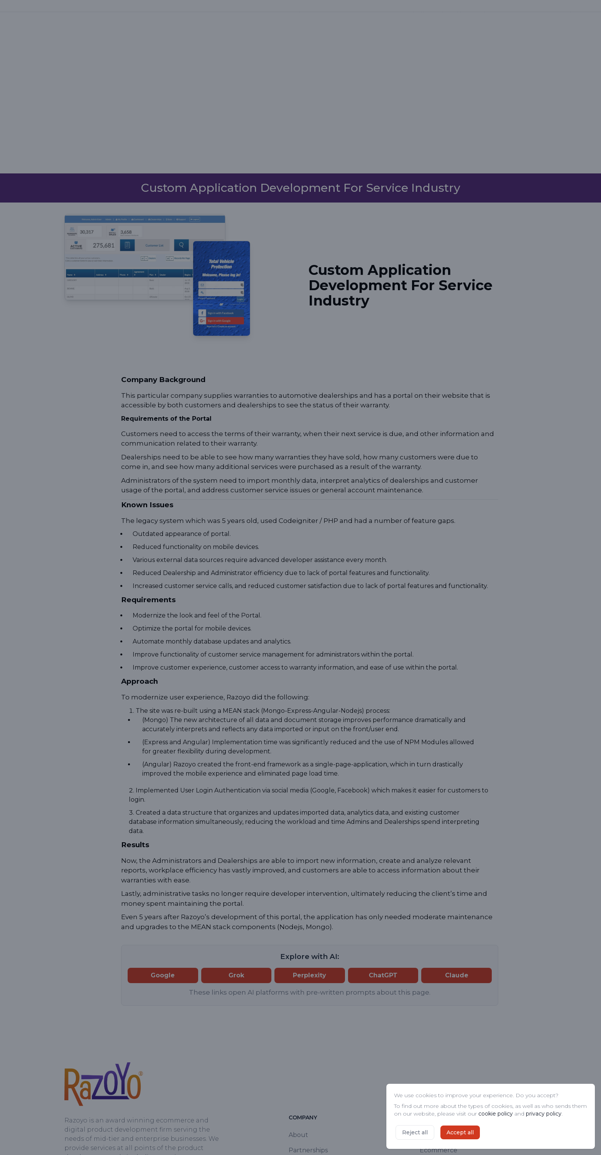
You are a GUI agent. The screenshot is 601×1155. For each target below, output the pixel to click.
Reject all (415, 1132)
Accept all (460, 1132)
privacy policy (544, 1113)
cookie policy (495, 1113)
